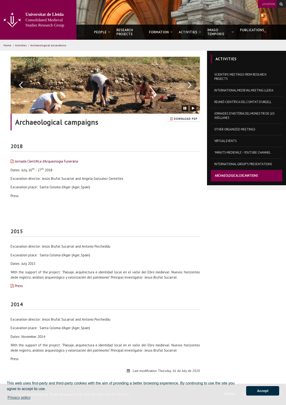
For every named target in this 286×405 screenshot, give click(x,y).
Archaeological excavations (48, 45)
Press (19, 286)
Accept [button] (262, 391)
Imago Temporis (220, 32)
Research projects (124, 32)
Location (268, 4)
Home (7, 45)
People (102, 32)
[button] (20, 84)
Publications (253, 32)
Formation (161, 32)
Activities (190, 32)
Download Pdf (183, 119)
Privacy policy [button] (19, 398)
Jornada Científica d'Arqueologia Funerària (46, 161)
